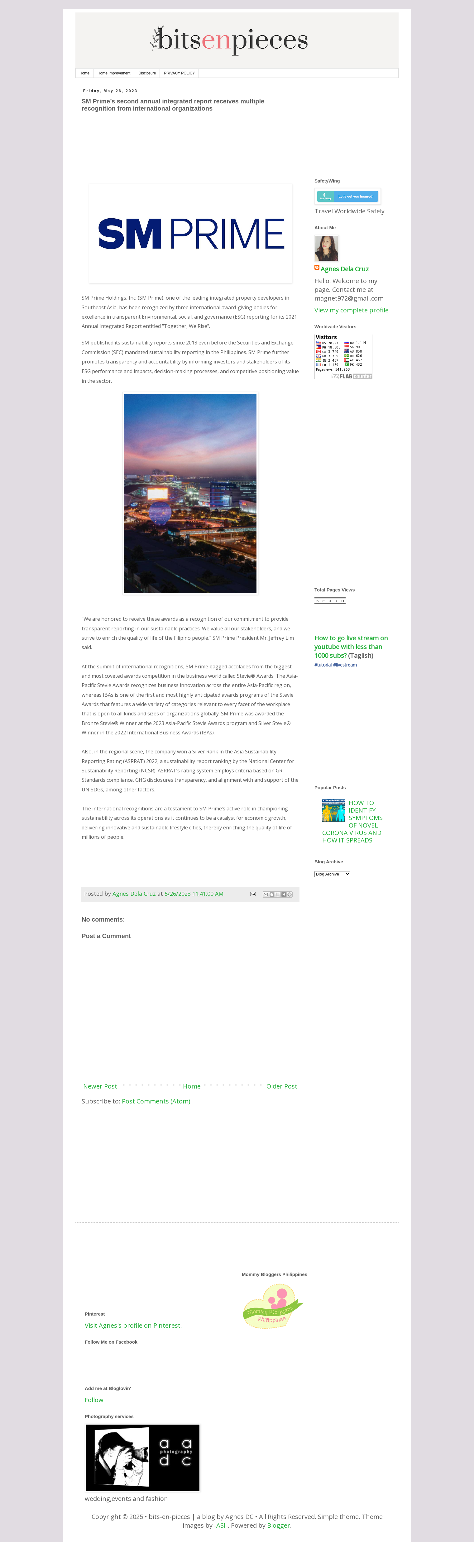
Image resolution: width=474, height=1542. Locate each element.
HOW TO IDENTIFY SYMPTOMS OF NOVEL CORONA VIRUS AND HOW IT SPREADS (352, 821)
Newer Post (100, 1086)
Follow (94, 1400)
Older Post (281, 1086)
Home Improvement (114, 73)
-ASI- (221, 1525)
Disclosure (147, 73)
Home (84, 73)
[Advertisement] (195, 144)
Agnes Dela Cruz (345, 269)
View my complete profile (351, 310)
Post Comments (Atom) (156, 1101)
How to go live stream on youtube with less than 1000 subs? (352, 647)
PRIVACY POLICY (179, 73)
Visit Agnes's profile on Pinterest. (133, 1325)
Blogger (278, 1525)
